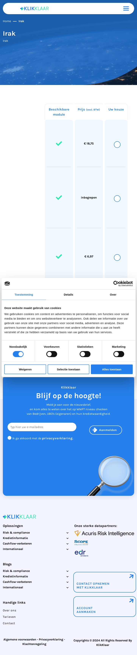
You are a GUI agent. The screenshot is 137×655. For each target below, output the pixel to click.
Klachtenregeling (34, 644)
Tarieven (9, 617)
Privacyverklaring (51, 639)
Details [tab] (68, 294)
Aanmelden (108, 430)
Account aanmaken (86, 610)
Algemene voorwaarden (19, 639)
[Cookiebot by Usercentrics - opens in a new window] (116, 284)
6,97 (90, 256)
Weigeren (25, 369)
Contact (9, 623)
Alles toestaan (111, 369)
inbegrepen (89, 197)
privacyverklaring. (58, 438)
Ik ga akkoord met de (43, 438)
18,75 (90, 143)
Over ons (9, 610)
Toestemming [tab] (24, 294)
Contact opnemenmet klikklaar (93, 585)
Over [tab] (113, 294)
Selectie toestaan (68, 369)
